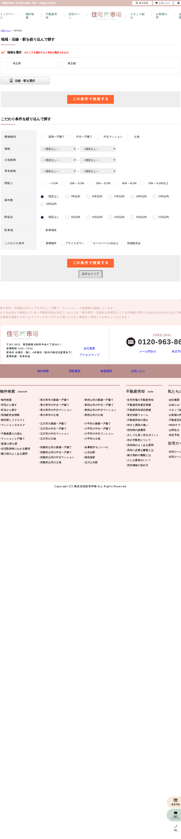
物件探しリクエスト (13, 420)
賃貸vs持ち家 (9, 444)
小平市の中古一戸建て (98, 429)
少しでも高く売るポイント (143, 435)
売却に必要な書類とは (140, 450)
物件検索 (30, 16)
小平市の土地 (92, 439)
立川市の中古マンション (54, 434)
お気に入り (163, 3)
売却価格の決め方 (137, 465)
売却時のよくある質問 (140, 445)
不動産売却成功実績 (139, 410)
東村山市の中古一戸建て (99, 405)
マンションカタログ (13, 425)
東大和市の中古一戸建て (54, 405)
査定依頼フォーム (137, 415)
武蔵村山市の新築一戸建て (56, 448)
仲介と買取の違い (137, 425)
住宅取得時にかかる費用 (15, 449)
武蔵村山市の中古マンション (57, 458)
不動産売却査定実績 (139, 405)
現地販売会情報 (10, 415)
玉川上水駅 (91, 463)
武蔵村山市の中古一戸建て (56, 453)
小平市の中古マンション (99, 434)
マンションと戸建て (13, 439)
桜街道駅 (90, 458)
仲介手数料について (139, 440)
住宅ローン (74, 16)
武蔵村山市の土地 (50, 463)
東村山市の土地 (94, 415)
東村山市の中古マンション (100, 410)
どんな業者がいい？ (139, 460)
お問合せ (174, 430)
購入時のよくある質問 (14, 454)
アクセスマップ (89, 354)
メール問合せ (147, 351)
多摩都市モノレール (96, 448)
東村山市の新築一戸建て (99, 400)
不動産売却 (51, 16)
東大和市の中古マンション (56, 410)
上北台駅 (90, 453)
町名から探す (9, 410)
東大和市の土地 (49, 415)
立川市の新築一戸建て (53, 424)
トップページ (7, 16)
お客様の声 (161, 16)
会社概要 (89, 345)
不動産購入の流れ (11, 434)
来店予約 (174, 435)
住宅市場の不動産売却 (140, 400)
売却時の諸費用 (136, 430)
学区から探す (9, 405)
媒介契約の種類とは (139, 455)
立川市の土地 (48, 439)
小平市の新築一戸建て (98, 424)
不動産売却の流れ (137, 420)
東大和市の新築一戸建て (54, 400)
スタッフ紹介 (137, 16)
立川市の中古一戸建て (53, 429)
